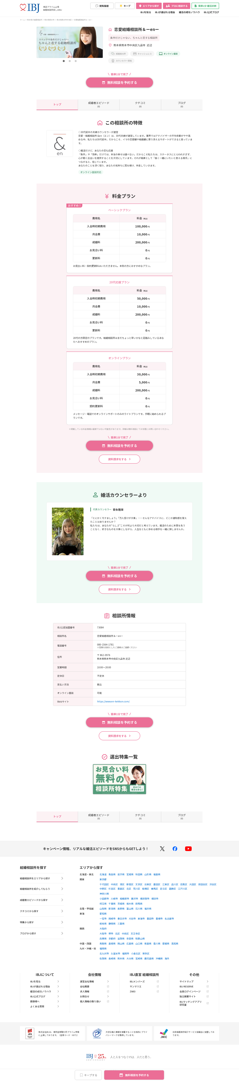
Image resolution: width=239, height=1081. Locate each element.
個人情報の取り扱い (94, 1006)
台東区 (147, 888)
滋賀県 (121, 943)
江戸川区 (182, 893)
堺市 (111, 938)
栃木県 (129, 908)
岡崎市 (112, 923)
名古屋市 (169, 923)
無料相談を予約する (137, 1075)
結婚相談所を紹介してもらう (42, 894)
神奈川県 (104, 898)
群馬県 (138, 908)
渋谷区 (212, 888)
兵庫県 (103, 943)
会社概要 (94, 991)
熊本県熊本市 (49, 19)
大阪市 (103, 938)
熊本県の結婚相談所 (34, 19)
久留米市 (115, 958)
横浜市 (154, 903)
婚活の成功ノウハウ (189, 12)
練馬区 (154, 893)
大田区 (192, 888)
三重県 (121, 928)
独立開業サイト (194, 1001)
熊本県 (121, 963)
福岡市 (125, 958)
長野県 (121, 913)
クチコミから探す (42, 916)
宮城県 (129, 878)
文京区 (138, 888)
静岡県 (112, 928)
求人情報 (94, 996)
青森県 (112, 878)
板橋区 (145, 893)
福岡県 (103, 953)
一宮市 (103, 923)
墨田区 (156, 888)
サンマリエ (144, 991)
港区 (122, 888)
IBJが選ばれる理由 (165, 12)
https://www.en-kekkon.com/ (113, 706)
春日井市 (122, 923)
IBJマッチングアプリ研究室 (194, 1007)
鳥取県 (103, 948)
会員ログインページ (194, 996)
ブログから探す (42, 938)
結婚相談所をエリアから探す (42, 883)
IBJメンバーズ (144, 986)
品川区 (174, 888)
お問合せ (94, 1001)
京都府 (112, 943)
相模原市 (124, 903)
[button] (64, 61)
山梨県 (103, 913)
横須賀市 (144, 903)
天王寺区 (135, 938)
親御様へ (44, 1006)
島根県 (112, 948)
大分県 (129, 963)
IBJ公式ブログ (211, 12)
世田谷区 (202, 888)
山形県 (147, 878)
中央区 (114, 888)
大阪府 (103, 933)
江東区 (165, 888)
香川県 (156, 948)
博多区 (145, 958)
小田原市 (104, 903)
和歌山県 (140, 943)
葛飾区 (172, 893)
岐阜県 (103, 928)
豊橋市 (159, 923)
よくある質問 (44, 1010)
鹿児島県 (149, 963)
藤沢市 (134, 903)
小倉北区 (135, 958)
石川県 (138, 913)
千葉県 (112, 908)
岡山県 (121, 948)
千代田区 (104, 888)
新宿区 (129, 888)
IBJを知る (145, 12)
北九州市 (104, 958)
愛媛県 (165, 948)
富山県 (129, 913)
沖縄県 (159, 963)
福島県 (156, 878)
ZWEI (144, 996)
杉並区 (112, 893)
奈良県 (129, 943)
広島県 (129, 948)
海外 (167, 963)
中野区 (103, 893)
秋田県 (138, 878)
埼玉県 (103, 908)
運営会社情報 (94, 986)
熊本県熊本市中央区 (64, 19)
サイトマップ (194, 986)
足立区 (163, 893)
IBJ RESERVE (194, 991)
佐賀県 (103, 963)
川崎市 (114, 903)
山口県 (138, 948)
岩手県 (121, 878)
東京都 (103, 883)
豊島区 (121, 893)
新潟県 (112, 913)
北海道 (103, 878)
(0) (98, 104)
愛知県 (103, 918)
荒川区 (136, 893)
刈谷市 (132, 923)
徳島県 (147, 948)
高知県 (174, 948)
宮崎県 (138, 963)
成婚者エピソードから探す (42, 905)
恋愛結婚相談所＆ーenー (83, 19)
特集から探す (42, 927)
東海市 (141, 923)
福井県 (147, 913)
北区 (128, 893)
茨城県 (121, 908)
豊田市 (150, 923)
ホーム (22, 19)
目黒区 (183, 888)
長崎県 (112, 963)
